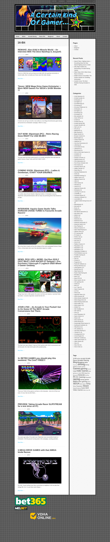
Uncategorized (78, 334)
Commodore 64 (78, 146)
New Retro (77, 213)
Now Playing (77, 226)
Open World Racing (79, 229)
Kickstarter (77, 190)
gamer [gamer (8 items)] (83, 366)
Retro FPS (42, 36)
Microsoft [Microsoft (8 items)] (75, 375)
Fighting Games (78, 159)
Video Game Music (79, 339)
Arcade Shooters (78, 125)
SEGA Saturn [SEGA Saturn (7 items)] (83, 384)
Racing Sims (77, 269)
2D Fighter (77, 101)
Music (75, 208)
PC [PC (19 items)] (74, 377)
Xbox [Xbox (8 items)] (84, 390)
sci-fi (75, 291)
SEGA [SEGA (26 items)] (76, 383)
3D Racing (77, 112)
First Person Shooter (79, 163)
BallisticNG (77, 130)
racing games (77, 267)
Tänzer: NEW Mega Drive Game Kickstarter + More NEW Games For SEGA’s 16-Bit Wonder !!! (41, 89)
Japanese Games (79, 188)
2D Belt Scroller (78, 98)
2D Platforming (78, 103)
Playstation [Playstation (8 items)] (88, 377)
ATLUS (76, 128)
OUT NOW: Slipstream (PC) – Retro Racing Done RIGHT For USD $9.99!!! (39, 137)
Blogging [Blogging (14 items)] (80, 362)
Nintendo (76, 219)
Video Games (78, 341)
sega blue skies (78, 294)
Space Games (78, 316)
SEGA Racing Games (80, 301)
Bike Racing (77, 132)
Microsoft (76, 206)
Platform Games (78, 244)
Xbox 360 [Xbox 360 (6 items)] (88, 390)
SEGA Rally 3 (78, 303)
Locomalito (77, 199)
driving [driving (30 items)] (81, 364)
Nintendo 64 (77, 220)
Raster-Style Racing (79, 273)
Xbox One (77, 345)
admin (27, 54)
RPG (75, 285)
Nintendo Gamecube (79, 222)
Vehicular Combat (79, 337)
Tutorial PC (77, 332)
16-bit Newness (78, 96)
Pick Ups (76, 240)
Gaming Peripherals (79, 172)
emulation (76, 154)
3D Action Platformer (79, 107)
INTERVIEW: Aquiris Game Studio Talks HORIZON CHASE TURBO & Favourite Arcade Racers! (40, 214)
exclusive (76, 155)
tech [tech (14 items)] (87, 388)
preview (76, 256)
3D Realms (77, 114)
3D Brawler (77, 109)
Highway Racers (78, 179)
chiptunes (76, 141)
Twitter (54, 1)
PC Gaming (77, 233)
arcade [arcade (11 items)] (83, 358)
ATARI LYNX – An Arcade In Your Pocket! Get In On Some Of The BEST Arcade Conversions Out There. (41, 317)
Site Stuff (76, 310)
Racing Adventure (79, 265)
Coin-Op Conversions (80, 143)
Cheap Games (78, 139)
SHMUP (76, 307)
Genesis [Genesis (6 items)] (89, 368)
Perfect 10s (77, 237)
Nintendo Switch (78, 224)
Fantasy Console (78, 157)
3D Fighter (77, 110)
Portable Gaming (78, 255)
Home (17, 36)
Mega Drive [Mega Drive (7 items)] (87, 373)
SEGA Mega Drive (79, 300)
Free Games (77, 164)
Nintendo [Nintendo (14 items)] (81, 375)
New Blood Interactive (80, 211)
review (76, 283)
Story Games (77, 319)
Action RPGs (77, 118)
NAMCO (76, 210)
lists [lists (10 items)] (83, 373)
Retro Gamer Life (78, 280)
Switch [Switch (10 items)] (83, 388)
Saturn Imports (78, 289)
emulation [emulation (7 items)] (79, 366)
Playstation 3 (77, 247)
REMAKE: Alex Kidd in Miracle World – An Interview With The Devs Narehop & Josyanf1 (40, 51)
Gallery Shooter (78, 168)
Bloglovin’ (51, 36)
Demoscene (77, 150)
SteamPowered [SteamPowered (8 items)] (77, 388)
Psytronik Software (79, 264)
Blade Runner (78, 134)
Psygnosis (77, 262)
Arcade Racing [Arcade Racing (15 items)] (83, 360)
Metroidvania (77, 204)
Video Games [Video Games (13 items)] (78, 390)
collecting (76, 145)
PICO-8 (76, 242)
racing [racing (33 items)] (76, 379)
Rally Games (77, 271)
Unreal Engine (78, 336)
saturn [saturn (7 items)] (89, 381)
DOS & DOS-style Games (81, 152)
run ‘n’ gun (77, 287)
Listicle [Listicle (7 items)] (79, 373)
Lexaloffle (76, 193)
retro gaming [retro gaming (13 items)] (82, 381)
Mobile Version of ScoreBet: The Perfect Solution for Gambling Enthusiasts (83, 77)
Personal (76, 238)
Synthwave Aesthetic (79, 325)
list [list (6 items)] (77, 373)
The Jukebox (77, 328)
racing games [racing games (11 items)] (84, 379)
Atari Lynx (77, 127)
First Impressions (78, 161)
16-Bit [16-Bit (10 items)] (75, 358)
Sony (75, 312)
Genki (75, 173)
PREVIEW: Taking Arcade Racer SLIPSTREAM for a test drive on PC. (40, 418)
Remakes (76, 274)
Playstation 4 (77, 249)
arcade (76, 119)
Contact (65, 36)
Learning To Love (78, 192)
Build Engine (77, 137)
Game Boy (77, 170)
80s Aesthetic (77, 116)
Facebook (61, 1)
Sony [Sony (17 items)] (88, 384)
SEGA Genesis (78, 296)
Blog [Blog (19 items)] (75, 362)
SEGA (23, 36)
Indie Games (77, 182)
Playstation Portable (79, 251)
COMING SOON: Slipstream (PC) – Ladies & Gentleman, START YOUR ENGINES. (39, 175)
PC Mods (76, 235)
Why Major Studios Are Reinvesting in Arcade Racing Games (82, 68)
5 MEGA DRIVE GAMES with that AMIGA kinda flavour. (40, 466)
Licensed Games (78, 195)
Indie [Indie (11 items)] (74, 371)
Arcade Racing (32, 36)
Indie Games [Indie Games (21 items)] (82, 371)
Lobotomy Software (79, 197)
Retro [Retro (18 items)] (75, 381)
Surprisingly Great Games (81, 323)
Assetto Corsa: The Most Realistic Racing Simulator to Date (82, 82)
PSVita (76, 260)
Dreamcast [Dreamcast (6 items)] (75, 364)
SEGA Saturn (77, 305)
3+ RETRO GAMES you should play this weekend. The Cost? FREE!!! (37, 369)
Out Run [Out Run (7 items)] (87, 375)
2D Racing (77, 105)
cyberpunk (77, 148)
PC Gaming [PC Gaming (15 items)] (80, 377)
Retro (75, 276)
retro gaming (77, 282)
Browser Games (78, 136)
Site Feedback (78, 309)
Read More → (21, 80)
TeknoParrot (77, 327)
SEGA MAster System (80, 298)
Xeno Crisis (77, 346)
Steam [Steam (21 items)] (86, 386)
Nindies (76, 217)
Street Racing (78, 321)
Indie (75, 181)
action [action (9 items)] (78, 358)
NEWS (76, 215)
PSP (75, 258)
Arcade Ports (77, 121)
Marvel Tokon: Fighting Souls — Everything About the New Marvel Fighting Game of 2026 (82, 63)
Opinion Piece (78, 231)
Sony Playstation (78, 314)
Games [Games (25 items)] (76, 368)
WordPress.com (71, 1)
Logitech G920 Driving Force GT (83, 201)
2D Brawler (77, 100)
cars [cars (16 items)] (86, 362)
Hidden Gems (78, 177)
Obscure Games (78, 228)
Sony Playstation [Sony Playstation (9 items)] (77, 386)
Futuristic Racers (78, 166)
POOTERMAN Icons (79, 253)
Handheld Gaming (79, 175)
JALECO (76, 186)
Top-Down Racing (79, 330)
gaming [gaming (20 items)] (84, 369)
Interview (76, 184)
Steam (76, 318)
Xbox (75, 343)
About (58, 36)
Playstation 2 (77, 246)
